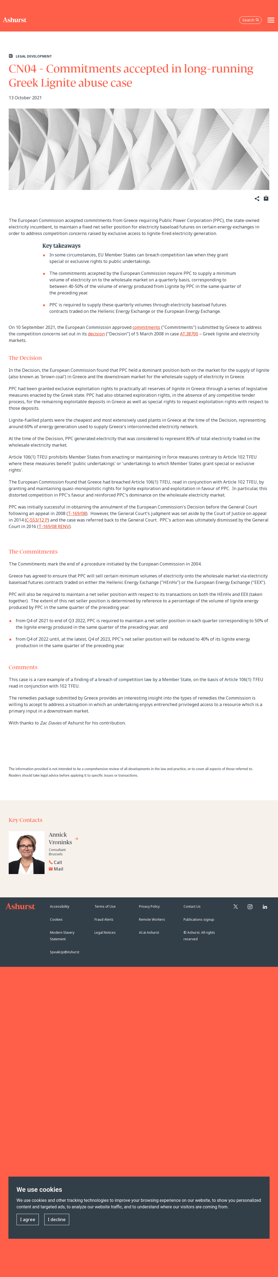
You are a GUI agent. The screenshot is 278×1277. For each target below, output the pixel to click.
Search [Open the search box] (250, 20)
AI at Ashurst (149, 932)
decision (96, 334)
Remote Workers (152, 919)
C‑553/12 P (37, 520)
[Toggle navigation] (271, 20)
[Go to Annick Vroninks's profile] (64, 839)
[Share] (256, 198)
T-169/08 (77, 513)
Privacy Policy (149, 906)
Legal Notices (105, 932)
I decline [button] (57, 1219)
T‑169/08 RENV (54, 526)
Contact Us (192, 906)
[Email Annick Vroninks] (91, 869)
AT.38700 (189, 334)
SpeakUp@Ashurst (64, 952)
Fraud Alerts (103, 919)
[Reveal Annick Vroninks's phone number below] (89, 862)
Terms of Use (105, 906)
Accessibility (59, 906)
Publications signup (199, 919)
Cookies (56, 919)
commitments (146, 327)
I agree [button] (27, 1219)
